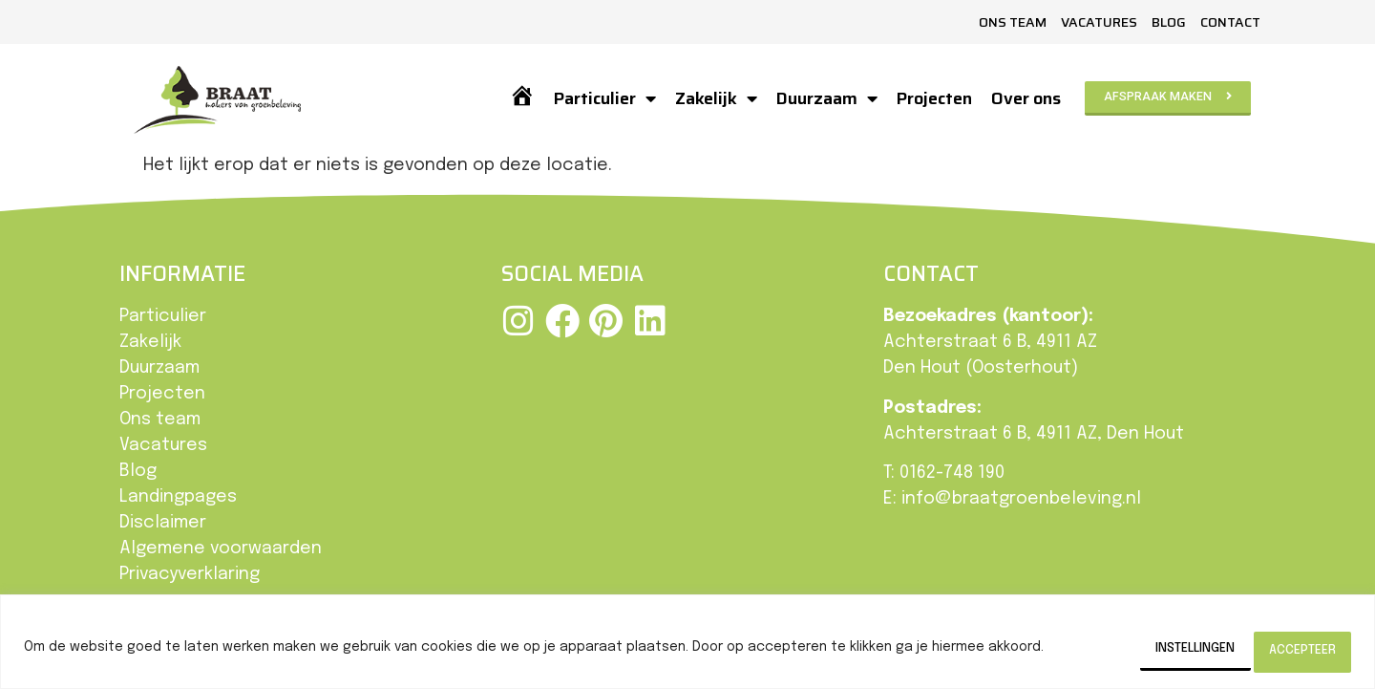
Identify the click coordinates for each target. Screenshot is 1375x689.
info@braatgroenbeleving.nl (1021, 498)
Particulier (603, 98)
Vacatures (1099, 21)
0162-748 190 (952, 473)
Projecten (932, 98)
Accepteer (1288, 650)
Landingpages (178, 497)
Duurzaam (825, 98)
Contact (1230, 21)
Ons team (1013, 21)
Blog (1169, 21)
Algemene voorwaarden (220, 548)
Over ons (1024, 98)
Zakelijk (714, 98)
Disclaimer (162, 522)
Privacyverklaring (189, 574)
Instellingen (1147, 650)
